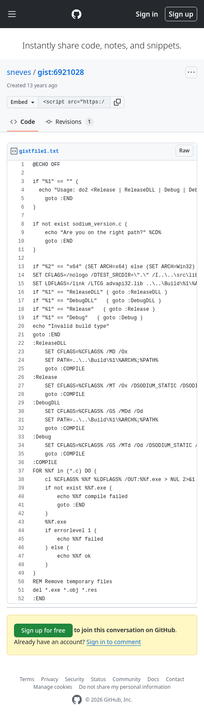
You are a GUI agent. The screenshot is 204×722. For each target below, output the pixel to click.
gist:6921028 (60, 72)
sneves (19, 72)
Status (98, 679)
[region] (102, 382)
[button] (117, 102)
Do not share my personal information (125, 686)
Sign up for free (43, 630)
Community (127, 679)
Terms (27, 679)
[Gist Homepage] (76, 14)
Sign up (181, 14)
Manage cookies (53, 686)
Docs (153, 679)
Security (74, 679)
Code (22, 121)
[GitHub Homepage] (77, 699)
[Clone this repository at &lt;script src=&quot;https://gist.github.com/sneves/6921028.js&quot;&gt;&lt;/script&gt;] (74, 102)
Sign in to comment (113, 642)
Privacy (49, 679)
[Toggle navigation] (12, 14)
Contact (175, 679)
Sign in (147, 14)
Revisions (69, 121)
